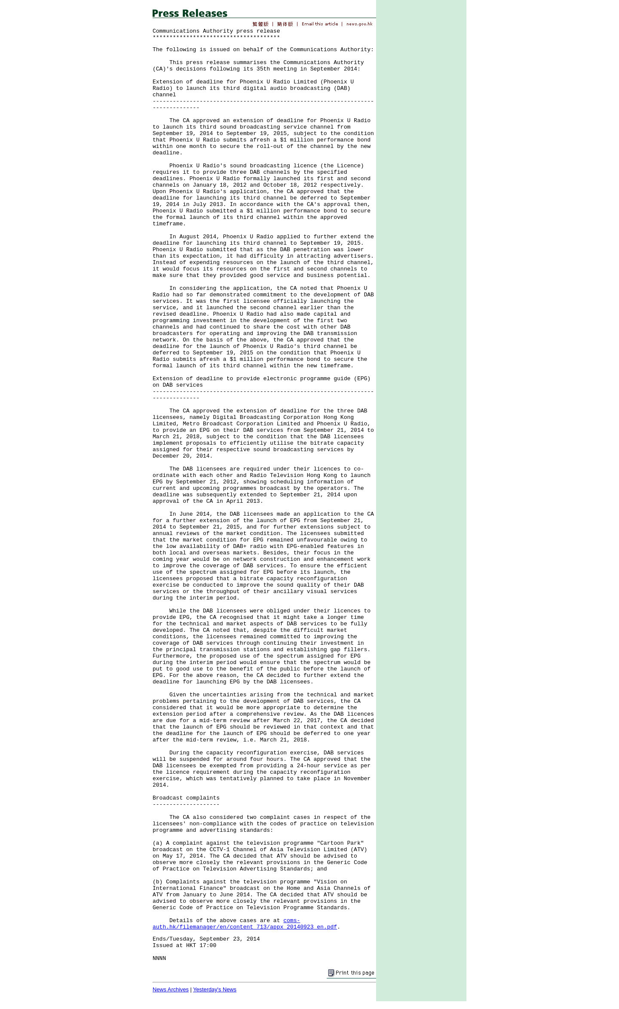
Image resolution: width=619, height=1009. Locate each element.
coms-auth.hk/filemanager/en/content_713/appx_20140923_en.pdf (245, 923)
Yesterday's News (214, 989)
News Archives (171, 989)
